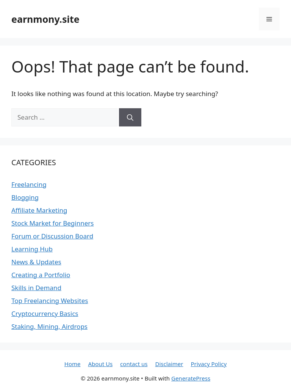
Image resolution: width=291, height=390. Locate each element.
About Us (100, 364)
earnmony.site (45, 19)
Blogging (25, 197)
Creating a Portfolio (40, 274)
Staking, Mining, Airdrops (49, 326)
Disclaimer (169, 364)
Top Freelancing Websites (49, 300)
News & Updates (36, 261)
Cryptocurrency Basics (44, 313)
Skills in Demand (36, 287)
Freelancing (29, 184)
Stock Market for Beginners (52, 223)
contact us (133, 364)
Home (72, 364)
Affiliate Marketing (39, 210)
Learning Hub (32, 249)
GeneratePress (190, 378)
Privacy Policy (209, 364)
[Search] (130, 117)
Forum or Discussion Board (52, 236)
